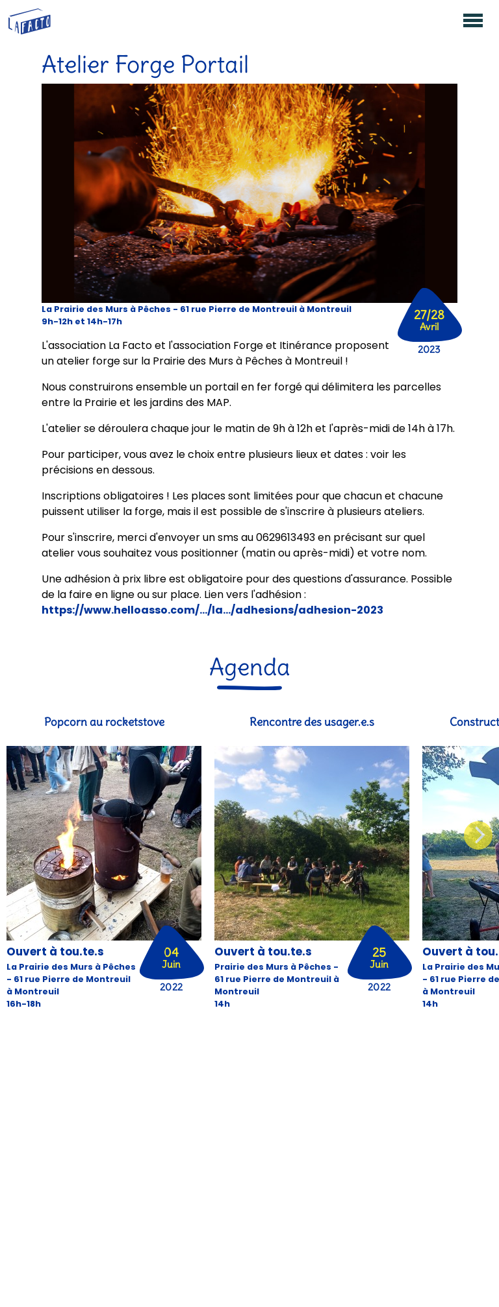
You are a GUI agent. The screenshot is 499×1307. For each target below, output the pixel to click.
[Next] (478, 835)
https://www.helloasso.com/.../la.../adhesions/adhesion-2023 (212, 610)
